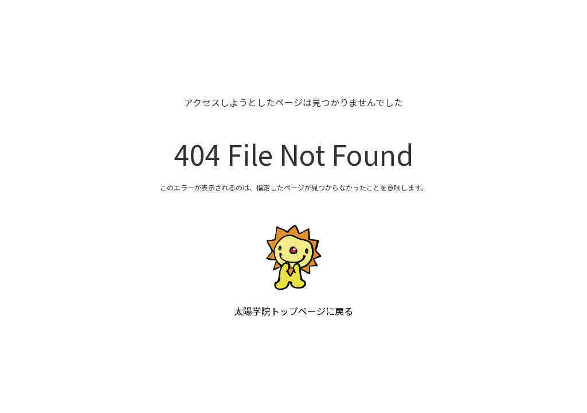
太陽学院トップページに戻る (293, 311)
